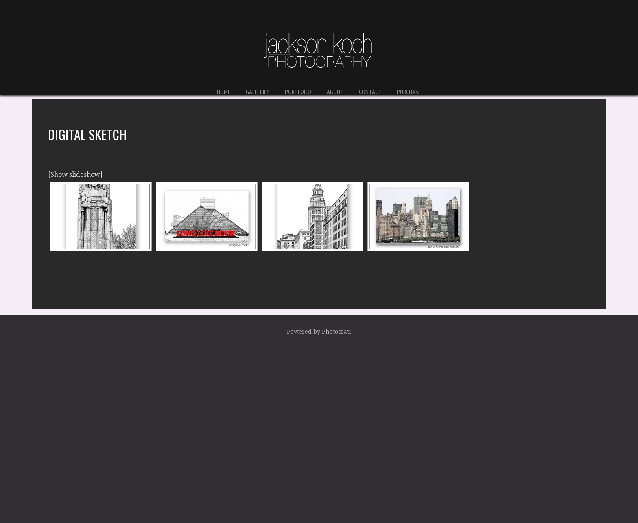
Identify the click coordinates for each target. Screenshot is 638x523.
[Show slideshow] (75, 174)
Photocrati (336, 331)
